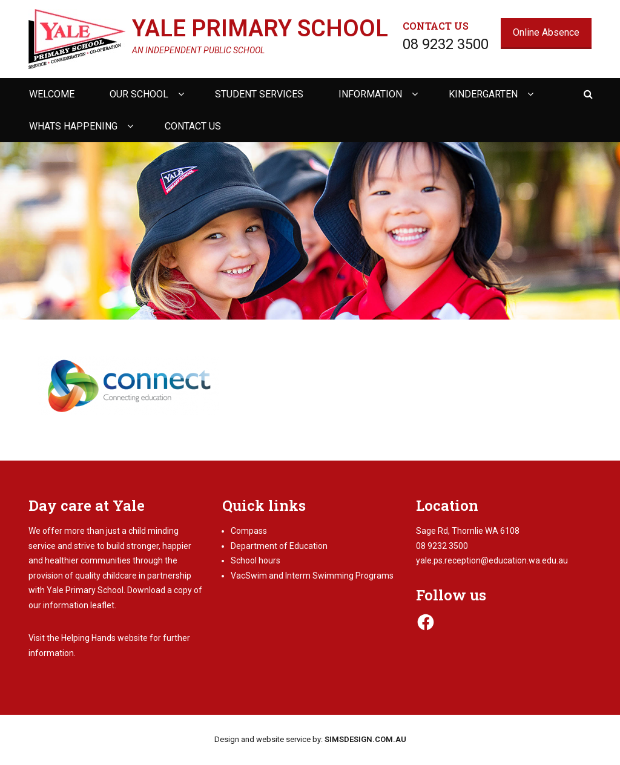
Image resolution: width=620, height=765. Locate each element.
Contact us (193, 126)
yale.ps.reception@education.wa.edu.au (492, 560)
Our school (139, 94)
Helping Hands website (104, 638)
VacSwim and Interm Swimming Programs (312, 575)
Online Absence (546, 32)
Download (146, 590)
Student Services (259, 94)
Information (370, 94)
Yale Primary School (260, 28)
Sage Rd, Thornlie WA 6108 (467, 531)
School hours (255, 560)
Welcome (51, 94)
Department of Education (279, 546)
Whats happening (73, 126)
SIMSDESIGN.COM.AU (365, 739)
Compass (249, 531)
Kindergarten (483, 94)
